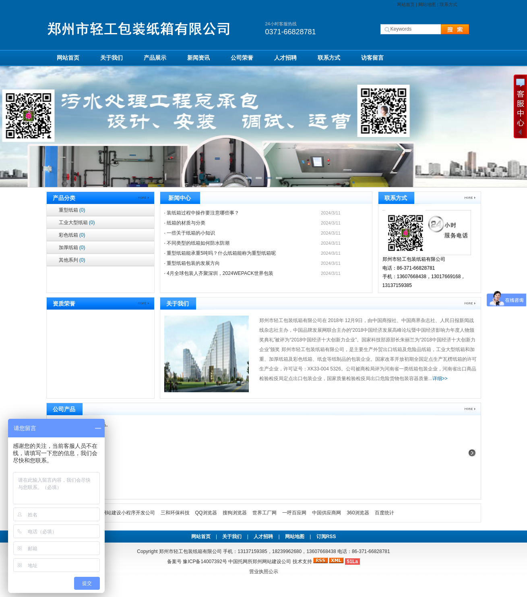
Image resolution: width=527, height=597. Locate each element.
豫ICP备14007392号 (205, 561)
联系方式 (448, 4)
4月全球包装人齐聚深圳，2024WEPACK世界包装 (220, 273)
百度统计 (384, 513)
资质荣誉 (64, 303)
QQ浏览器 (206, 513)
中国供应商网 (326, 513)
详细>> (440, 378)
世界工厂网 (264, 513)
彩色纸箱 (72, 235)
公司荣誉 (242, 57)
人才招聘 (285, 57)
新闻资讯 (198, 57)
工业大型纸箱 (77, 222)
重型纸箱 (72, 210)
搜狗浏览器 (235, 513)
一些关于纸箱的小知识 (191, 233)
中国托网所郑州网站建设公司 (259, 561)
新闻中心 (179, 198)
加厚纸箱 (72, 247)
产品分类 (64, 198)
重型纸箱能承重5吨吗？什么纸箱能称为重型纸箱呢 (221, 253)
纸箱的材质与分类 (186, 223)
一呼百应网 (294, 513)
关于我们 (111, 57)
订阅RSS (326, 536)
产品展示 (155, 57)
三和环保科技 (175, 513)
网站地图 (427, 4)
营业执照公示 (263, 571)
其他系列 (72, 260)
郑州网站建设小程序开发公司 (123, 513)
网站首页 (406, 4)
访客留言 (372, 57)
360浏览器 (358, 513)
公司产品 (64, 409)
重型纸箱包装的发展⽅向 (193, 263)
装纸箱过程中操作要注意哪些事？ (203, 213)
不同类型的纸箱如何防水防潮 (198, 243)
